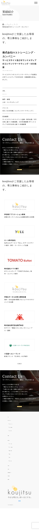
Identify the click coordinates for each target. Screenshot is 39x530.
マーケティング (8, 74)
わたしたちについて (14, 438)
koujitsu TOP (9, 24)
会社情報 (11, 483)
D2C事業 (12, 475)
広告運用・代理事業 (15, 468)
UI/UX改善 (25, 74)
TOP (9, 435)
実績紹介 (11, 453)
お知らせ (11, 487)
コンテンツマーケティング (12, 77)
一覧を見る (19, 377)
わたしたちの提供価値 (16, 445)
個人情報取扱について (15, 490)
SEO (17, 74)
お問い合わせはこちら (19, 179)
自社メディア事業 (15, 479)
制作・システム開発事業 (17, 465)
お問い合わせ (12, 494)
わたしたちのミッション (17, 442)
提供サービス (12, 458)
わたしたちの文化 (15, 449)
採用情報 (11, 497)
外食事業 (12, 472)
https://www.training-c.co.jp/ (12, 101)
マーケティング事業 (15, 462)
